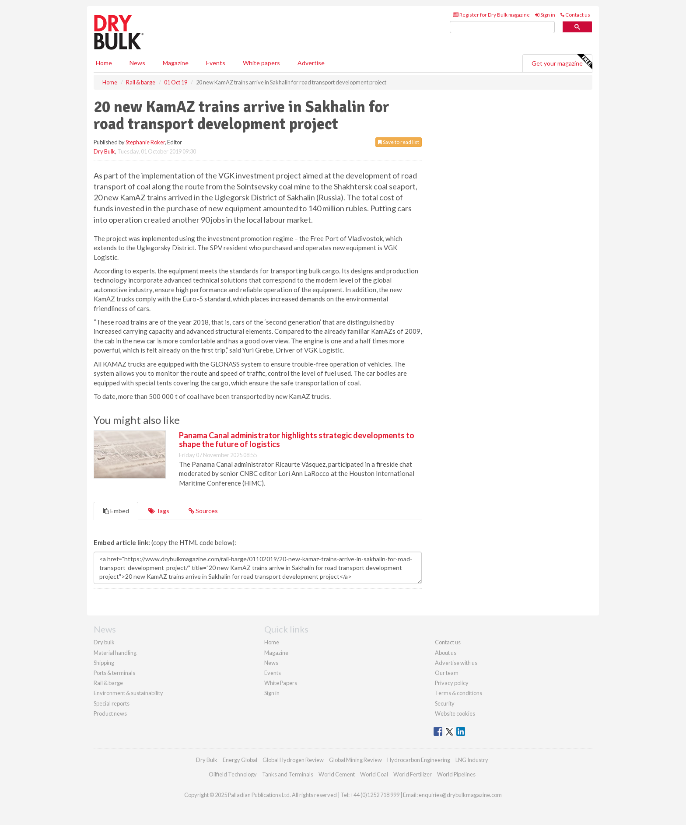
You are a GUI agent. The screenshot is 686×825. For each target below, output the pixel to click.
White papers (261, 62)
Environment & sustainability (128, 692)
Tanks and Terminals (287, 774)
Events (215, 62)
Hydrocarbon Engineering (418, 759)
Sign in (545, 14)
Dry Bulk (104, 151)
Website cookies (455, 713)
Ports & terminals (114, 672)
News (271, 662)
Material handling (115, 652)
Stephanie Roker (145, 142)
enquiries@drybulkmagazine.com (460, 794)
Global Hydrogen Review (293, 759)
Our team (446, 672)
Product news (110, 713)
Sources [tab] (203, 510)
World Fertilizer (412, 774)
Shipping (104, 662)
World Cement (336, 774)
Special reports (112, 703)
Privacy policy (452, 682)
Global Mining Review (355, 759)
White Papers (280, 682)
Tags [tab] (158, 510)
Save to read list (398, 142)
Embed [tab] (116, 510)
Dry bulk (104, 642)
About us (445, 652)
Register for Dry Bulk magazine (491, 14)
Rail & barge (108, 682)
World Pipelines (456, 774)
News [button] (137, 62)
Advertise (311, 62)
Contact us (575, 14)
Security (445, 703)
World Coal (374, 774)
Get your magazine (562, 62)
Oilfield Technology (233, 774)
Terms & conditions (458, 692)
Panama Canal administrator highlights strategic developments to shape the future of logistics (296, 439)
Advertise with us (456, 662)
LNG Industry (471, 759)
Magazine (176, 62)
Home (104, 62)
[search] (502, 27)
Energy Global (240, 759)
